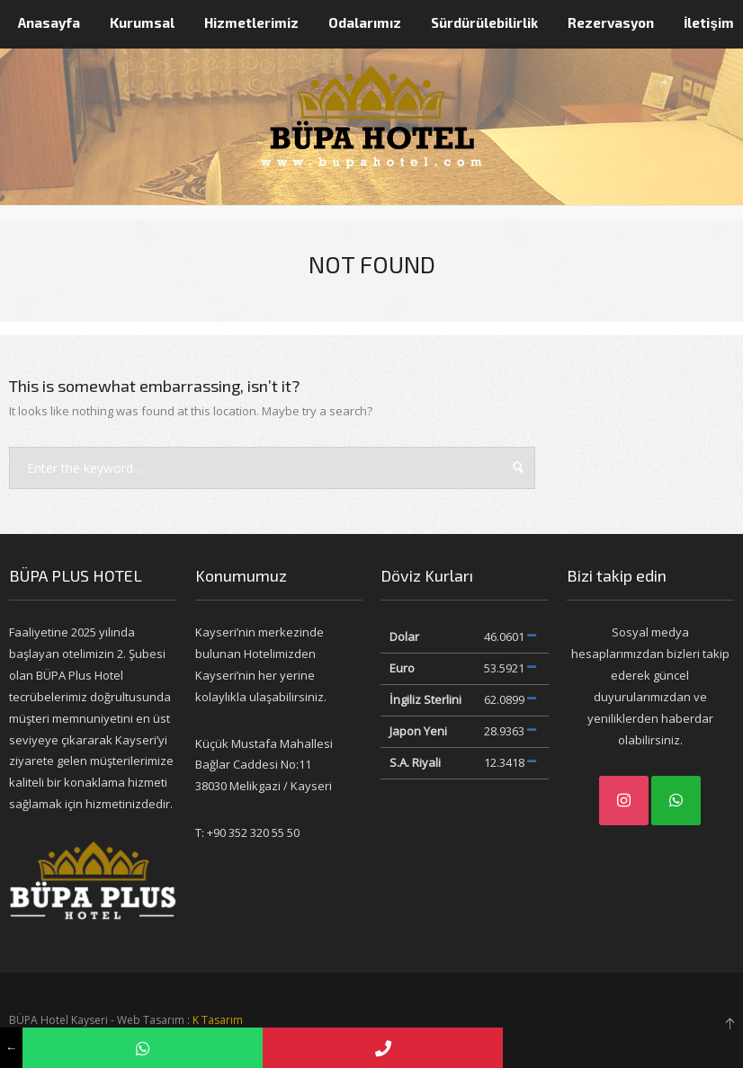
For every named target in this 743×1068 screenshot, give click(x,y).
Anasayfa (49, 22)
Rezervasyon (611, 22)
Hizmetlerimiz (251, 22)
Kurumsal (142, 22)
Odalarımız (364, 22)
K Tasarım (217, 1020)
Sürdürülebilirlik (484, 22)
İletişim (709, 22)
